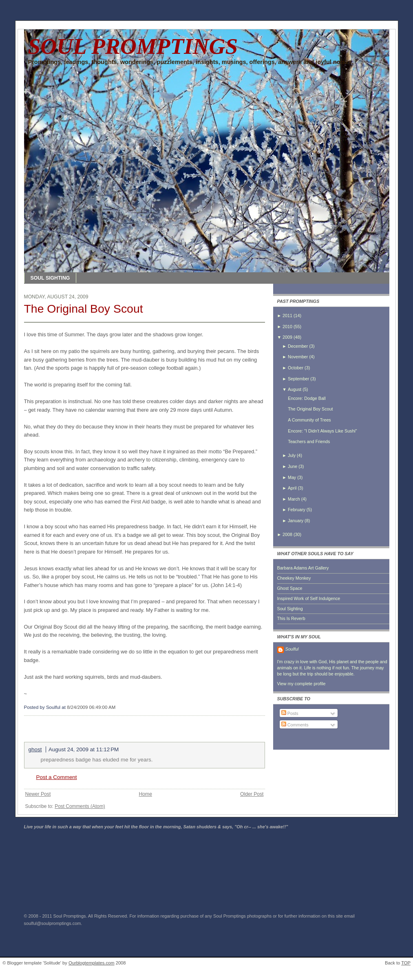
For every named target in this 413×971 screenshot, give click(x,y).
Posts (289, 713)
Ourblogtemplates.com (91, 962)
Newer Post (38, 794)
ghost (35, 749)
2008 (287, 534)
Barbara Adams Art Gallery (303, 567)
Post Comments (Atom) (80, 806)
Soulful (292, 649)
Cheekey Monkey (294, 578)
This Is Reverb (291, 618)
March (294, 499)
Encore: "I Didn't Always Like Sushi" (322, 430)
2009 (287, 337)
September (298, 378)
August (294, 389)
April (292, 488)
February (296, 509)
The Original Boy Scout (83, 308)
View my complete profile (301, 683)
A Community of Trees (309, 419)
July (292, 455)
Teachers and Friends (309, 441)
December (298, 346)
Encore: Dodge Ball (306, 398)
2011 (287, 315)
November (298, 356)
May (292, 477)
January (295, 520)
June (292, 466)
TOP (406, 962)
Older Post (251, 794)
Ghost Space (290, 588)
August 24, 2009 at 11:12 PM (84, 749)
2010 (287, 326)
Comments (295, 724)
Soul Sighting (290, 608)
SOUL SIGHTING (50, 278)
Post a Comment (56, 777)
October (295, 367)
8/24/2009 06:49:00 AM (91, 707)
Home (145, 794)
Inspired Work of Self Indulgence (308, 598)
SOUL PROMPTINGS (133, 46)
